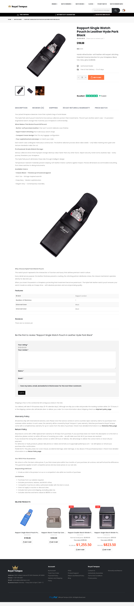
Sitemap (110, 573)
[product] (27, 518)
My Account (52, 571)
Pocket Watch (102, 4)
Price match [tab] (101, 108)
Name (21, 371)
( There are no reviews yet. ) (95, 38)
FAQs (69, 571)
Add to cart (97, 77)
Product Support (73, 573)
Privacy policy (92, 578)
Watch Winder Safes (116, 4)
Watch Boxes (80, 4)
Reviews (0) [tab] (38, 108)
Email (20, 378)
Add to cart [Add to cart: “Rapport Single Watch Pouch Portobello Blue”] (28, 542)
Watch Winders (66, 4)
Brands (54, 4)
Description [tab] (21, 108)
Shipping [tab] (53, 108)
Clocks (90, 4)
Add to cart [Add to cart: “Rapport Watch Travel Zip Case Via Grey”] (54, 542)
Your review (23, 350)
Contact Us (91, 571)
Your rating (23, 345)
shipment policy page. (103, 409)
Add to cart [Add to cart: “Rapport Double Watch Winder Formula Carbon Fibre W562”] (81, 549)
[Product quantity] (82, 77)
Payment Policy (53, 576)
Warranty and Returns (115, 571)
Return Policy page (34, 451)
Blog (69, 578)
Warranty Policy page (109, 426)
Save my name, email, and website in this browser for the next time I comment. (51, 386)
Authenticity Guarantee (95, 573)
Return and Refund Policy (76, 576)
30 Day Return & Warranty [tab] (76, 108)
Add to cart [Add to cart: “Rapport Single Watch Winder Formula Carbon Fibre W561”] (107, 549)
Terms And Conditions (95, 576)
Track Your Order (53, 573)
